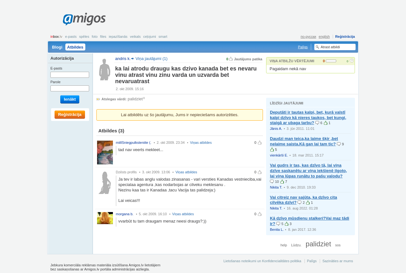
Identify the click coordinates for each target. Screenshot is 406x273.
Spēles (84, 36)
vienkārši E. (279, 155)
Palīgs (303, 47)
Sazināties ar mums (337, 261)
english (324, 36)
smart (163, 36)
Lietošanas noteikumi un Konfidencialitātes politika (262, 261)
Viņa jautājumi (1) (151, 58)
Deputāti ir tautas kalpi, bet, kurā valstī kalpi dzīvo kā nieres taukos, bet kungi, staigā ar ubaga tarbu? (308, 117)
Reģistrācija (345, 36)
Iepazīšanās (118, 36)
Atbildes (75, 47)
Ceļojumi (149, 36)
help (283, 245)
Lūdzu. (296, 245)
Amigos (84, 19)
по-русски (308, 36)
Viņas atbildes (201, 142)
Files (103, 36)
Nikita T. (276, 187)
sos (338, 245)
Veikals (135, 36)
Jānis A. (276, 128)
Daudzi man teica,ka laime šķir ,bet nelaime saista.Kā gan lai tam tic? (304, 141)
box (56, 36)
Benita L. (277, 229)
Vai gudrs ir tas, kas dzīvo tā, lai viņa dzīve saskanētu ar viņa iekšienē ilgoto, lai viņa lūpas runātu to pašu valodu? (308, 170)
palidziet (135, 99)
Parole (55, 82)
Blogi (57, 47)
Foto (94, 36)
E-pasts (70, 36)
